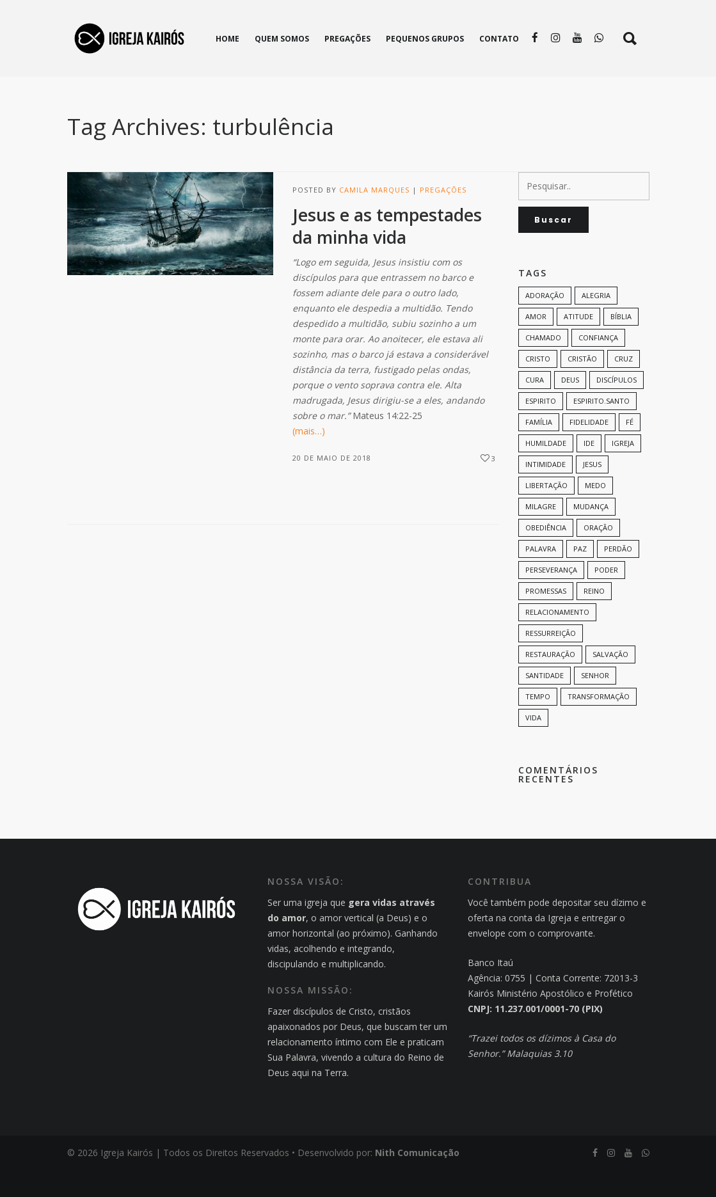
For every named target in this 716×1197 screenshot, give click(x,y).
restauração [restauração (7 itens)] (550, 681)
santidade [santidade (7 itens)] (544, 702)
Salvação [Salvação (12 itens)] (610, 681)
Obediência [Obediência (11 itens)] (545, 554)
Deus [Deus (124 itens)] (570, 406)
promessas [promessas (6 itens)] (545, 617)
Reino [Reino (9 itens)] (594, 617)
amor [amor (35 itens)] (535, 343)
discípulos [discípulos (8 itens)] (616, 406)
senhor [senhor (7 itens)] (595, 702)
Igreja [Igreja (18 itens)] (623, 470)
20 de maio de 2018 (331, 484)
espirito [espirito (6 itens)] (540, 427)
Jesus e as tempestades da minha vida (387, 253)
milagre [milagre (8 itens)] (540, 533)
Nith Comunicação (417, 1179)
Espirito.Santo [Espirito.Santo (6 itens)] (601, 427)
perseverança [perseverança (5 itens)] (551, 596)
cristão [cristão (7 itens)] (582, 385)
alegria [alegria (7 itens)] (596, 322)
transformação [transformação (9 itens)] (599, 723)
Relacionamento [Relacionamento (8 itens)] (557, 639)
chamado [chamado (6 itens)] (543, 364)
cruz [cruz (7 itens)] (623, 385)
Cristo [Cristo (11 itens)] (537, 385)
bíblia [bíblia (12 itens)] (621, 343)
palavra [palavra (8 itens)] (540, 575)
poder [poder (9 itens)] (606, 596)
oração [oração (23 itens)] (598, 554)
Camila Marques (374, 216)
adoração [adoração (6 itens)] (544, 322)
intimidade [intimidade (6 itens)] (545, 491)
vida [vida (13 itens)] (533, 744)
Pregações (443, 216)
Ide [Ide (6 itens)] (589, 470)
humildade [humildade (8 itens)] (545, 470)
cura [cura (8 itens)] (534, 406)
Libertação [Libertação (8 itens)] (546, 512)
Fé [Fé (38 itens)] (629, 449)
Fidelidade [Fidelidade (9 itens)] (589, 449)
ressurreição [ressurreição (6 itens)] (550, 660)
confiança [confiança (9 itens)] (598, 364)
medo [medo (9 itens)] (595, 512)
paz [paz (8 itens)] (580, 575)
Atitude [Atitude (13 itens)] (578, 343)
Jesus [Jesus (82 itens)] (592, 491)
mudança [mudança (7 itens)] (591, 533)
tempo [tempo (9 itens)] (537, 723)
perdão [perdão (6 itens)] (618, 575)
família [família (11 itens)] (538, 449)
